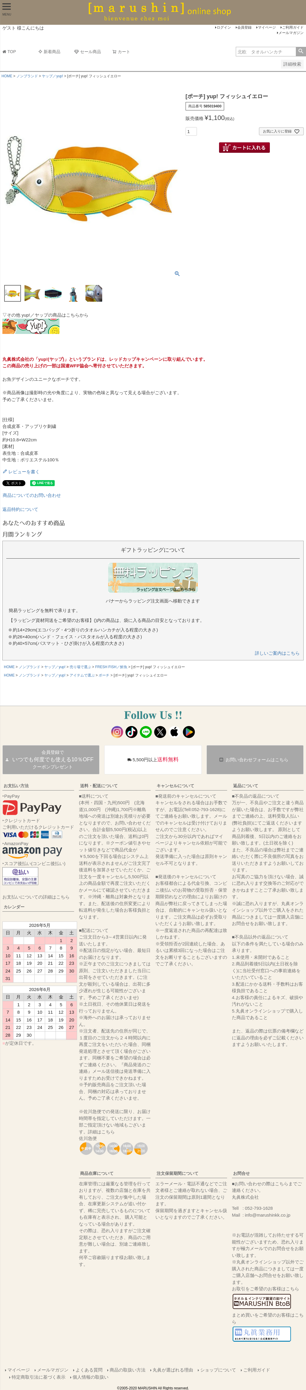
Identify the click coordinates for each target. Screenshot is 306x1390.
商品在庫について (97, 1173)
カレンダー (14, 906)
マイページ (267, 27)
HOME (6, 76)
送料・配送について (99, 785)
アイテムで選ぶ (82, 675)
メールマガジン (291, 33)
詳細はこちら (101, 1131)
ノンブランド (27, 76)
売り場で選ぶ (80, 667)
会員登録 (244, 27)
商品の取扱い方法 (127, 1369)
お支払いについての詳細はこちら (36, 896)
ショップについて (218, 1369)
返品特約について (20, 509)
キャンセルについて (175, 785)
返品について (245, 785)
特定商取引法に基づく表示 (39, 1376)
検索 (301, 51)
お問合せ (241, 1173)
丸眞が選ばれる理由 (172, 1369)
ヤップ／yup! (52, 76)
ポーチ (104, 675)
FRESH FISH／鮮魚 (111, 667)
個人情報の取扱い (91, 1376)
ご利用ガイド (293, 27)
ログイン (224, 27)
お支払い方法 (16, 785)
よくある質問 (88, 1369)
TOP (9, 51)
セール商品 (87, 51)
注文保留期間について (177, 1173)
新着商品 (49, 51)
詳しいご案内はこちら (277, 653)
